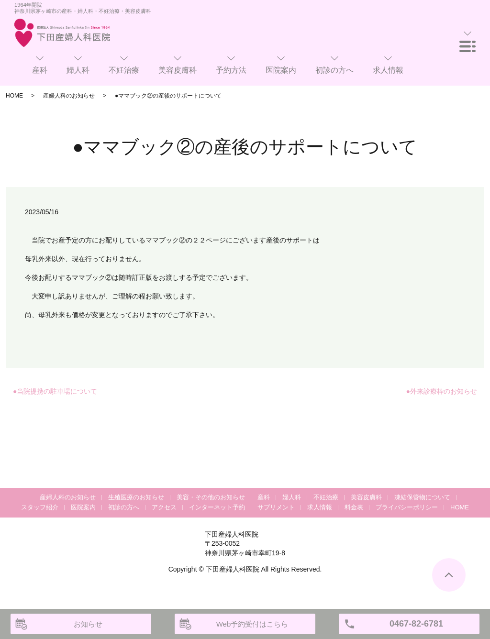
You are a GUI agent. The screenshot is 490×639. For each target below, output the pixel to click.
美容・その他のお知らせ (211, 497)
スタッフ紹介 (39, 507)
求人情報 (319, 507)
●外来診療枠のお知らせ (441, 391)
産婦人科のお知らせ (69, 95)
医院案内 (83, 507)
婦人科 (291, 497)
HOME (14, 95)
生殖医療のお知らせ (136, 497)
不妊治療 (325, 497)
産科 (263, 497)
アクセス (164, 507)
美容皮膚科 (366, 497)
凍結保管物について (422, 497)
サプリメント (276, 507)
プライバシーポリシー (407, 507)
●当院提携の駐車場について (55, 391)
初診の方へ (123, 507)
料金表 (354, 507)
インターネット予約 (217, 507)
